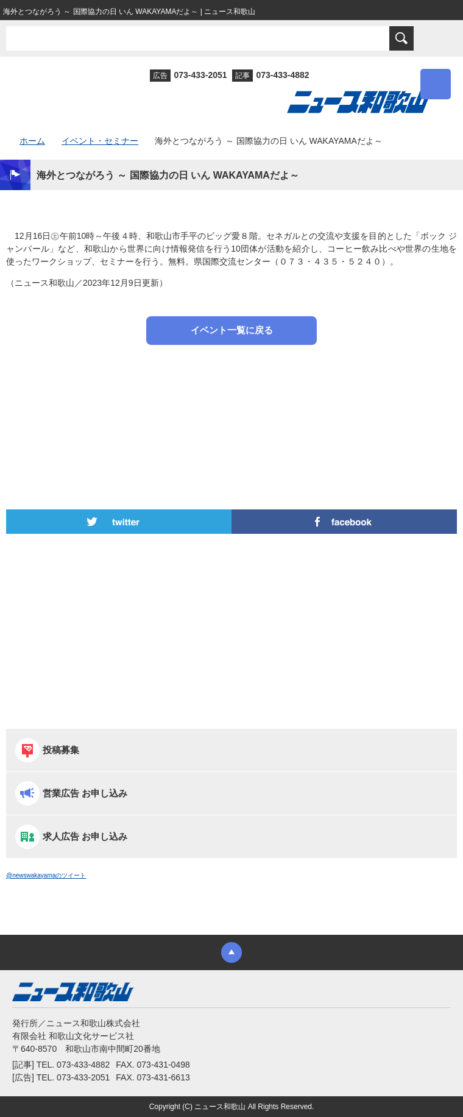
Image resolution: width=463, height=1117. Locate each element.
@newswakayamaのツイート (46, 875)
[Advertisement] (231, 396)
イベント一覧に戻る (232, 330)
